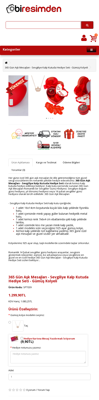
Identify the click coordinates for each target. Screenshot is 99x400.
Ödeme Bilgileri (71, 162)
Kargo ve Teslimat (46, 162)
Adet (11, 370)
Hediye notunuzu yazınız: (26, 347)
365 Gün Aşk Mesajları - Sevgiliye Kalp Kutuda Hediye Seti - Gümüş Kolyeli (46, 67)
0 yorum (31, 390)
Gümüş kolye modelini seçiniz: (27, 315)
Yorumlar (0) (18, 170)
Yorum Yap (44, 390)
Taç (18, 326)
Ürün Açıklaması (20, 162)
